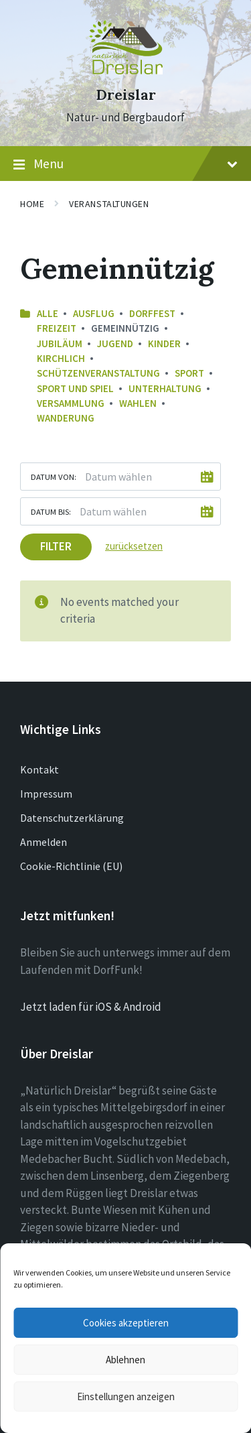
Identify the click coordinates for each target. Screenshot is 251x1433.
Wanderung (65, 418)
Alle (47, 313)
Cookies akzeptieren (126, 1322)
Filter (56, 546)
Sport (189, 373)
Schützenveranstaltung (98, 373)
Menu (125, 164)
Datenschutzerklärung (72, 817)
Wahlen (138, 403)
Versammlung (70, 403)
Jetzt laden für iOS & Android (90, 1006)
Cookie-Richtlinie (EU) (71, 866)
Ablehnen (125, 1359)
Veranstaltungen (109, 204)
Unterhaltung (165, 388)
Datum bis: (51, 511)
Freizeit (56, 328)
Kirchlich (61, 358)
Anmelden (43, 842)
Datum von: (53, 476)
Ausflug (93, 313)
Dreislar (126, 95)
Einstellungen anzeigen (126, 1396)
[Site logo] (126, 70)
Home (32, 204)
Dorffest (152, 313)
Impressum (46, 793)
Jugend (115, 343)
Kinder (164, 343)
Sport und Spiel (75, 388)
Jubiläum (59, 343)
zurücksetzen (134, 546)
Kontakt (39, 769)
